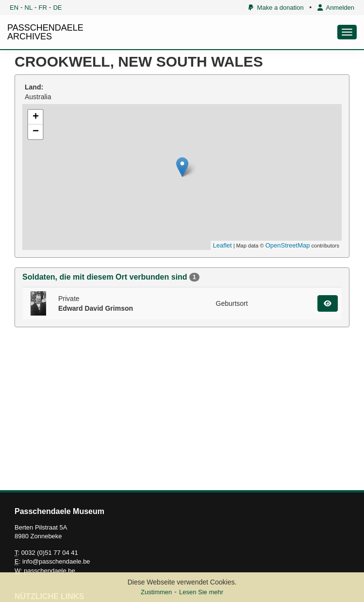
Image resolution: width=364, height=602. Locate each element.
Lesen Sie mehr (201, 592)
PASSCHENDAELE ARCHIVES (45, 32)
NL (29, 7)
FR (43, 7)
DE (57, 7)
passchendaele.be (49, 570)
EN (14, 7)
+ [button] (36, 117)
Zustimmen (156, 592)
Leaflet (222, 245)
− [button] (36, 131)
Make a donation (275, 7)
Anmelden (335, 7)
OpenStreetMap (287, 245)
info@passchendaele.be (56, 561)
